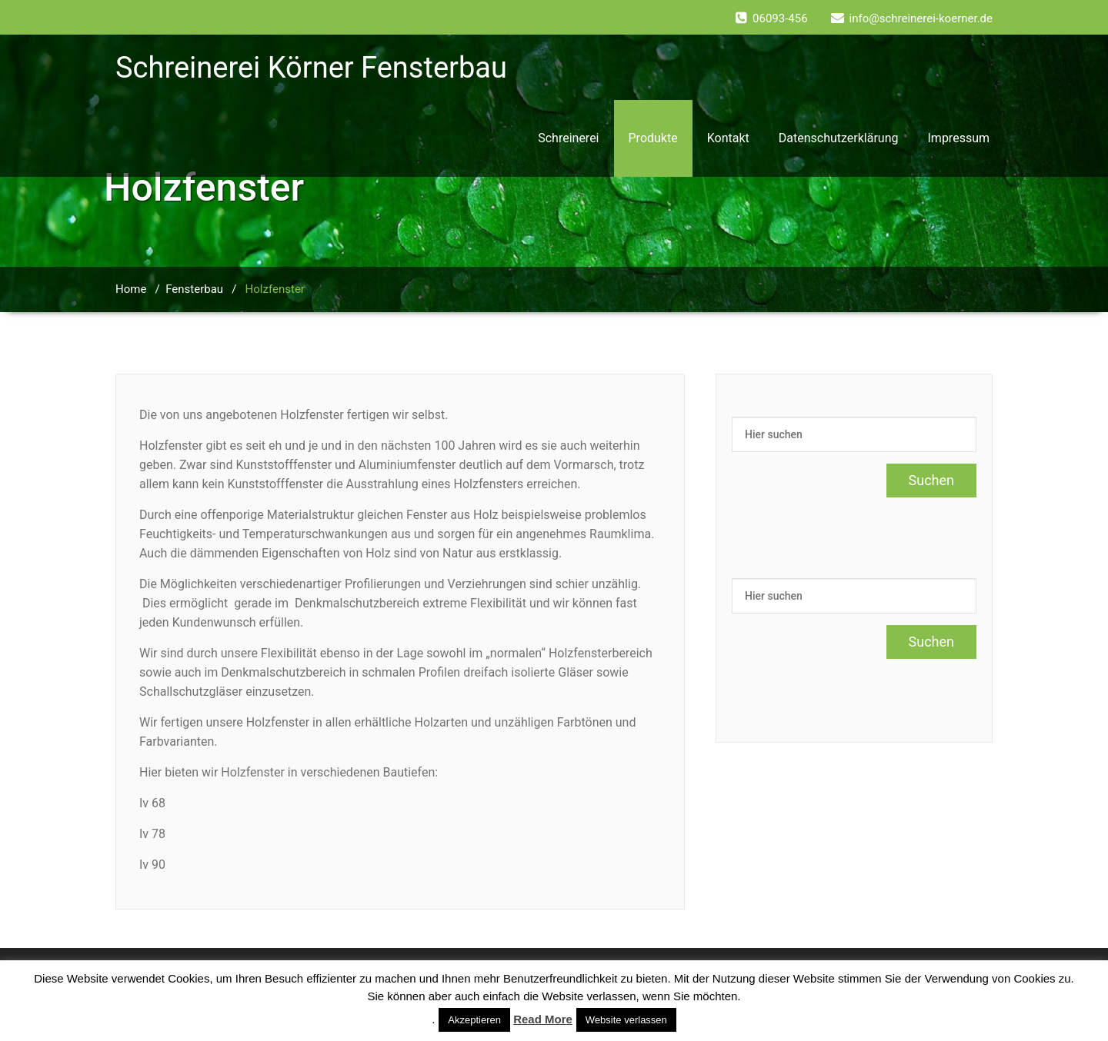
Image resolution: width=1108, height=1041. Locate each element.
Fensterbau (194, 289)
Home (130, 289)
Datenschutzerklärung (839, 138)
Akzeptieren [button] (474, 1020)
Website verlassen (626, 1020)
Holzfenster (275, 289)
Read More (542, 1019)
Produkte (653, 138)
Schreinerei (568, 138)
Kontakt (728, 138)
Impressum (959, 138)
